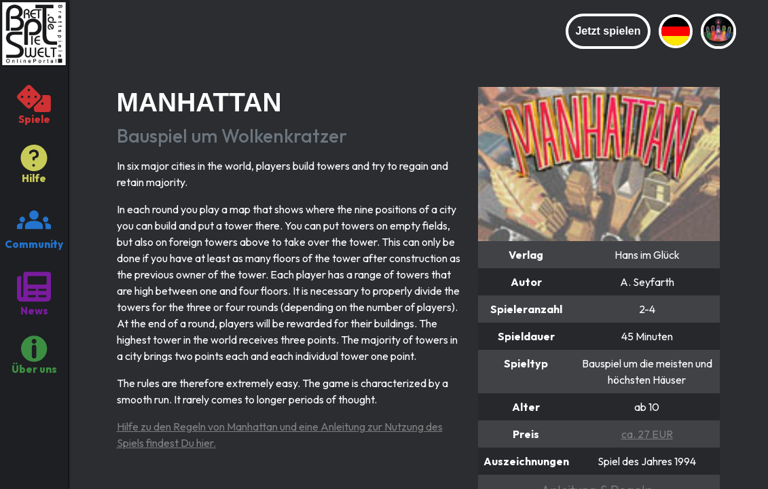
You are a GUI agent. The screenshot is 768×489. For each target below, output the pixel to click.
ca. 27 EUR (647, 434)
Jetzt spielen (607, 31)
